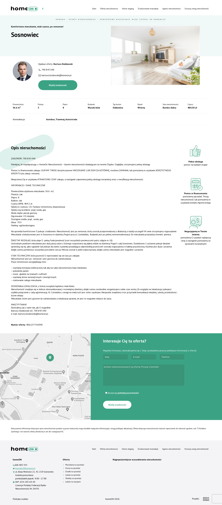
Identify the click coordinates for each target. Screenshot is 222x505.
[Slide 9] (173, 81)
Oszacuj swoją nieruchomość (197, 8)
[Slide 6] (158, 81)
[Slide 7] (163, 81)
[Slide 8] (168, 81)
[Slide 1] (132, 81)
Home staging (128, 8)
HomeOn (60, 19)
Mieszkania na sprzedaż (74, 465)
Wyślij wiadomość (58, 85)
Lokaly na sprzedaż (72, 475)
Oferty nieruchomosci (109, 8)
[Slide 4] (148, 81)
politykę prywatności (128, 392)
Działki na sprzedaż (73, 471)
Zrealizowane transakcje (148, 8)
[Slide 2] (137, 81)
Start (94, 8)
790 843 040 (48, 69)
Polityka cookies (20, 499)
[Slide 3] (143, 81)
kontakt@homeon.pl (25, 468)
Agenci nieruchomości (171, 8)
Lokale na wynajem (73, 482)
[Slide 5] (153, 81)
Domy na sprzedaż (72, 468)
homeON (109, 499)
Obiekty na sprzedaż (73, 478)
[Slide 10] (178, 81)
